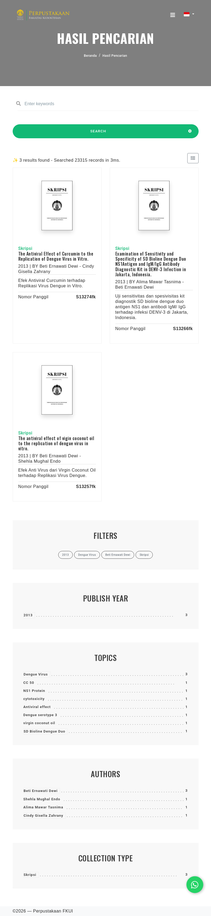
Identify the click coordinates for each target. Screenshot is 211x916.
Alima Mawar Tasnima (43, 807)
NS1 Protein (34, 691)
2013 (28, 615)
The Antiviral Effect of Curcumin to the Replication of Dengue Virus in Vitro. (56, 256)
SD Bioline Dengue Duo (44, 731)
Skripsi (30, 875)
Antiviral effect (37, 707)
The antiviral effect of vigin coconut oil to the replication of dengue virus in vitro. (56, 443)
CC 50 (28, 683)
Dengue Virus (36, 674)
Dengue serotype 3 (40, 715)
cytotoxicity (34, 699)
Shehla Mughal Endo (41, 799)
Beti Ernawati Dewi (41, 791)
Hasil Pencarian (114, 56)
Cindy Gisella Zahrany (43, 816)
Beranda (90, 56)
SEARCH (98, 133)
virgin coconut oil (39, 723)
